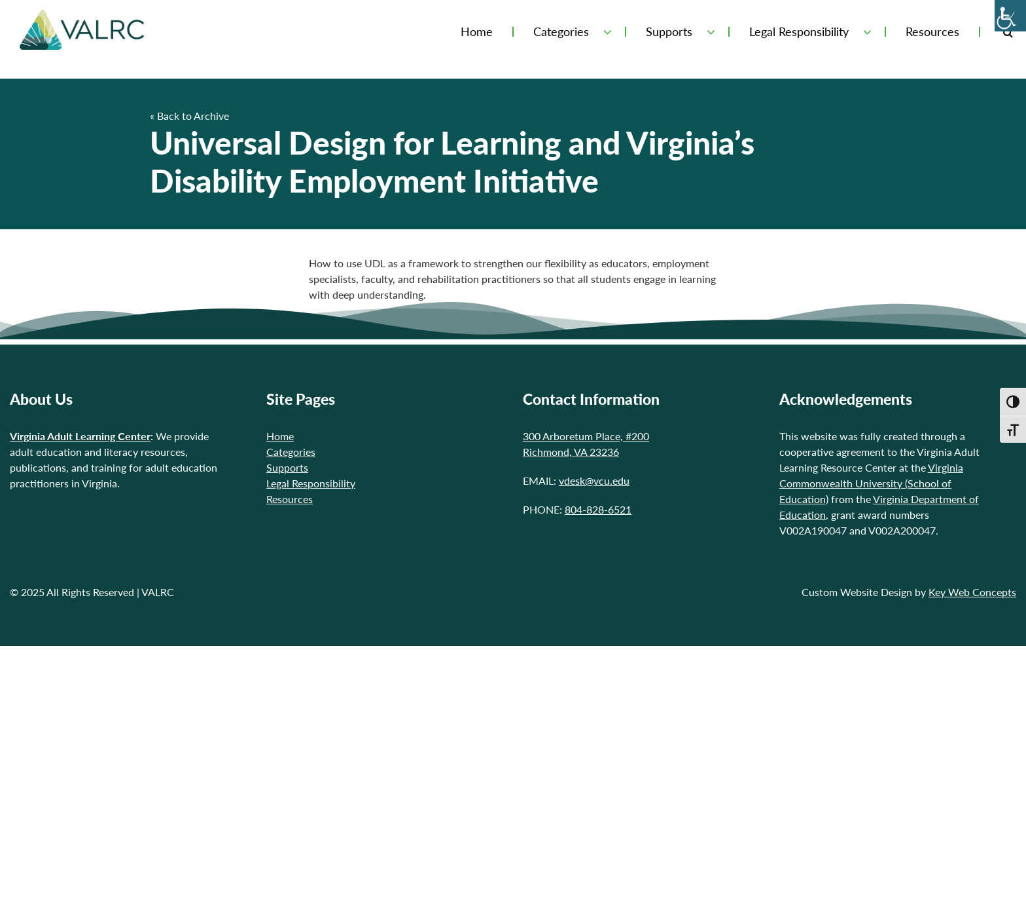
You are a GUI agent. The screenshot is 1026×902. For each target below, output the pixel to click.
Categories (561, 32)
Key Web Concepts (972, 592)
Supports (669, 32)
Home (477, 32)
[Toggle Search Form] (1008, 32)
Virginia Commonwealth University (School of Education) (871, 483)
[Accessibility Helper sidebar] (1010, 15)
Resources (932, 32)
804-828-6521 (598, 509)
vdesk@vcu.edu (594, 480)
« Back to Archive (189, 115)
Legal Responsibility (799, 32)
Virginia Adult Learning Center (80, 436)
